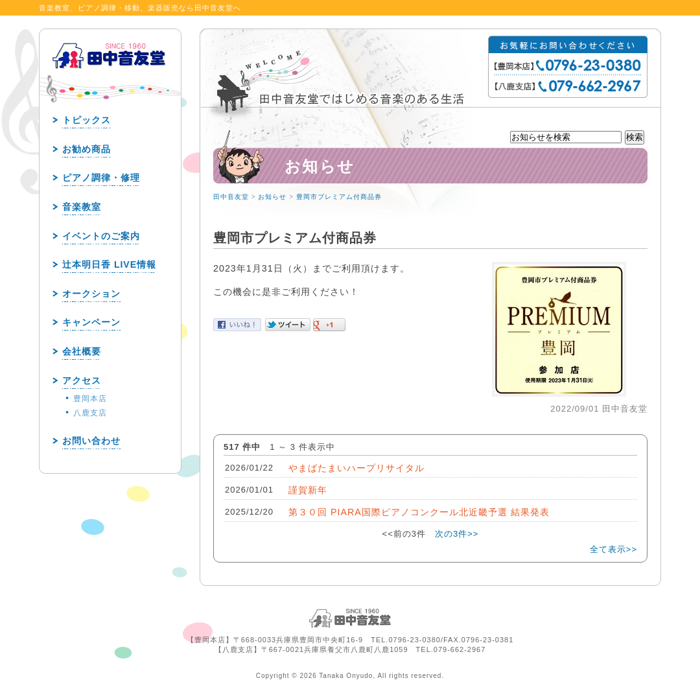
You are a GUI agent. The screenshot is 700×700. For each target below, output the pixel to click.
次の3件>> (456, 534)
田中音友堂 (231, 196)
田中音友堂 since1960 (109, 76)
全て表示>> (613, 549)
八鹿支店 (90, 412)
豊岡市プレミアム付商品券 (339, 196)
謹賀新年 (307, 490)
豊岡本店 (90, 398)
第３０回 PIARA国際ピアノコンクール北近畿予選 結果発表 (419, 512)
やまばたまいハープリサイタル (356, 468)
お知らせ (272, 196)
